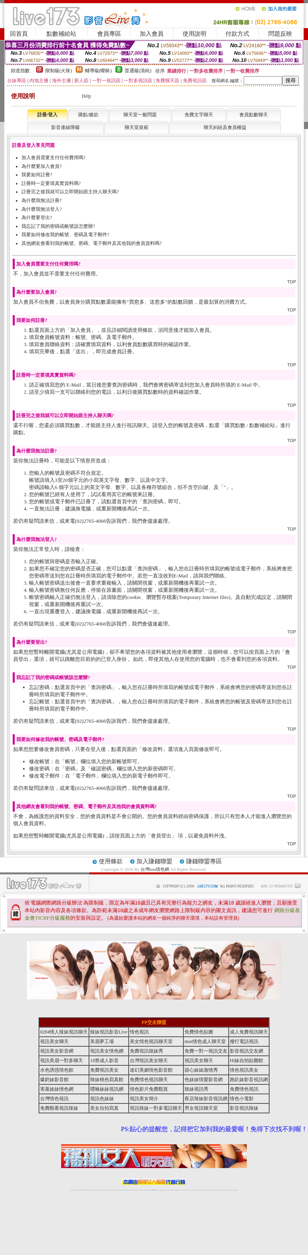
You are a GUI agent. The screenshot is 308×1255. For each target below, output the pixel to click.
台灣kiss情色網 (155, 869)
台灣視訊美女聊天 (149, 1060)
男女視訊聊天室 (201, 1108)
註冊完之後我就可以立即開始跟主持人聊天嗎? (70, 191)
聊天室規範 (136, 127)
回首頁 (19, 34)
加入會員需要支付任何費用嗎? (53, 157)
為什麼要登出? (36, 217)
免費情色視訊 (244, 1089)
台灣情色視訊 (54, 1098)
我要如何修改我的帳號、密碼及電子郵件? (65, 234)
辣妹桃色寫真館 (106, 1079)
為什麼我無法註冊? (41, 200)
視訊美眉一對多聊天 (61, 1060)
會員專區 (109, 34)
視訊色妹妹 (102, 1098)
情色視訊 (139, 1032)
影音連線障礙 (65, 127)
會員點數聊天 (253, 114)
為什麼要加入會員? (41, 166)
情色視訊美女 (244, 1070)
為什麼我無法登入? (41, 209)
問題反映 (280, 34)
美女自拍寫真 (104, 1108)
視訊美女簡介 (144, 1098)
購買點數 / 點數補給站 (250, 425)
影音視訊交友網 (246, 1051)
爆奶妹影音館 (54, 1079)
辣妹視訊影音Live (108, 1032)
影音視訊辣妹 (244, 1108)
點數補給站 (61, 34)
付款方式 (237, 34)
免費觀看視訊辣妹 (59, 1108)
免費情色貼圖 (199, 1032)
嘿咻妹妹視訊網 (106, 1089)
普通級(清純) (138, 70)
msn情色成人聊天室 (205, 1041)
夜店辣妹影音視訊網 (206, 1098)
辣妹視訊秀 (196, 1089)
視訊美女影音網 (56, 1051)
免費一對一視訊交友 (206, 1051)
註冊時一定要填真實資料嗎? (51, 183)
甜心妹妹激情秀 (201, 1070)
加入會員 (152, 34)
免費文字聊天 (199, 114)
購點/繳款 (88, 114)
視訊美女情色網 (106, 1051)
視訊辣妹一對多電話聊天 (156, 1108)
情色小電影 (242, 1098)
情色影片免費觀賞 (149, 1089)
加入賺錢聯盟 (154, 861)
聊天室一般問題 (140, 114)
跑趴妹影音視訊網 (249, 1079)
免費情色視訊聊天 (149, 1079)
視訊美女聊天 (54, 1041)
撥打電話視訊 (244, 1041)
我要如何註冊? (36, 174)
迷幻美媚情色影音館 (151, 1070)
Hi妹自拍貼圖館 (246, 1060)
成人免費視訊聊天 (249, 1032)
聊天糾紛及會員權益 (225, 127)
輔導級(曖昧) (98, 70)
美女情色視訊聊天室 (151, 1041)
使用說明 (194, 34)
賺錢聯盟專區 (204, 861)
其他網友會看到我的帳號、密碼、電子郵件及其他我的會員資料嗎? (91, 243)
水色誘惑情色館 (56, 1070)
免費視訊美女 (104, 1070)
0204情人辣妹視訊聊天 (64, 1032)
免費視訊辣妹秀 (146, 1051)
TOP (291, 281)
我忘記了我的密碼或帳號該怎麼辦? (58, 226)
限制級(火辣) (58, 70)
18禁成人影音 (104, 1060)
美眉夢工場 (102, 1041)
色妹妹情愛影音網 (204, 1079)
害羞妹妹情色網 (56, 1089)
